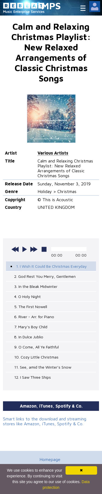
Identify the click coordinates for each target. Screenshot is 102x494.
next (34, 249)
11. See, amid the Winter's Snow (42, 367)
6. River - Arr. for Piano (34, 316)
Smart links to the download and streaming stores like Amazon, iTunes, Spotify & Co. (44, 421)
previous (15, 249)
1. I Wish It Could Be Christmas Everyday (51, 266)
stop (44, 249)
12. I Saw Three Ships (32, 377)
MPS (51, 5)
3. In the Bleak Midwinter (35, 286)
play (24, 249)
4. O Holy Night (27, 296)
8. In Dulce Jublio (28, 337)
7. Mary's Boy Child (30, 326)
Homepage (49, 459)
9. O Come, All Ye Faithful (36, 347)
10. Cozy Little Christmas (36, 357)
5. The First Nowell (30, 306)
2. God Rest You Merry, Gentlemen (45, 276)
